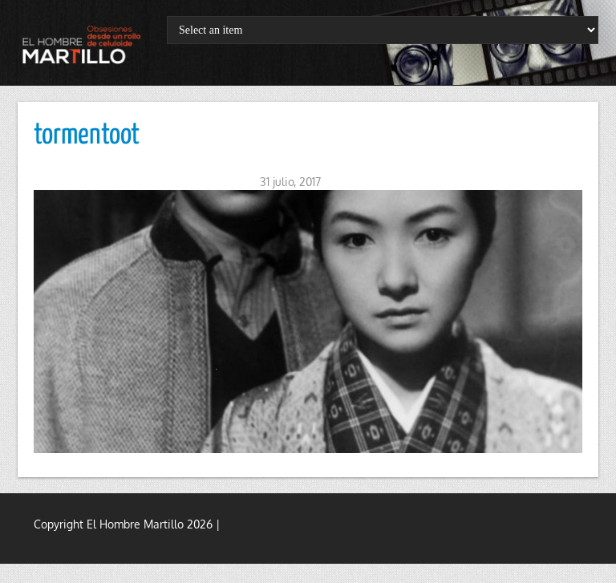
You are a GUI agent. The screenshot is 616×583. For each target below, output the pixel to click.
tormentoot (87, 135)
